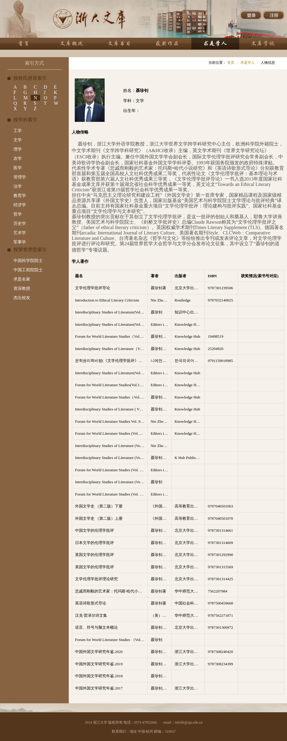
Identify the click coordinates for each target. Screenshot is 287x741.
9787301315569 (220, 567)
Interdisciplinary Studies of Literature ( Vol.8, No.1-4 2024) (111, 409)
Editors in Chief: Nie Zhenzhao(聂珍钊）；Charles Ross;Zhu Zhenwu (161, 470)
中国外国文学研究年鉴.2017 (99, 688)
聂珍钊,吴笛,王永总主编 (161, 688)
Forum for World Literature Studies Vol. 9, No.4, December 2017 (111, 421)
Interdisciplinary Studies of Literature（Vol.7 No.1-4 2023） (111, 348)
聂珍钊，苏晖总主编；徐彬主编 (161, 554)
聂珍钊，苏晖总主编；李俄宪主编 (161, 542)
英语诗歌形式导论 (90, 603)
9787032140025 (220, 300)
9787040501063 (220, 506)
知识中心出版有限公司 (189, 312)
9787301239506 (220, 288)
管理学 (19, 177)
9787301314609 (220, 542)
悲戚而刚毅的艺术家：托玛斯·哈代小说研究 (111, 591)
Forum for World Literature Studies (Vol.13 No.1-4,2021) (111, 433)
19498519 (215, 336)
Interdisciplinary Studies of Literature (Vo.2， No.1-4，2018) (111, 457)
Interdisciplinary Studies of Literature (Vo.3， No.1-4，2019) (111, 482)
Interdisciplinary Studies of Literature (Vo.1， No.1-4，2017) (111, 445)
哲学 (17, 214)
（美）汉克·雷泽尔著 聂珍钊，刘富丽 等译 (161, 615)
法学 (17, 186)
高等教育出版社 (188, 506)
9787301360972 (220, 627)
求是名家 (21, 279)
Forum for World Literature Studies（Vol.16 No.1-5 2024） (111, 397)
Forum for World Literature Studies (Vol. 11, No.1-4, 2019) (111, 494)
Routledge (182, 300)
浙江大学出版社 (188, 651)
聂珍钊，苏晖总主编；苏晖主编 (161, 567)
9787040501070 (220, 518)
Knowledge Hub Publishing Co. (189, 421)
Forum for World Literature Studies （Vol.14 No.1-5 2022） (111, 639)
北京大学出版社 (188, 288)
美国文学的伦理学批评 (94, 567)
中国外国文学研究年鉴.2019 (99, 664)
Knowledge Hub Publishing (189, 324)
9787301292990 (220, 554)
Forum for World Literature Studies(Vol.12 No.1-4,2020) (111, 385)
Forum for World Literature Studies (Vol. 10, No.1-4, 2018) (111, 470)
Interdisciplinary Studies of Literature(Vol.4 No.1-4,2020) (111, 373)
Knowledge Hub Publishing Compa (189, 385)
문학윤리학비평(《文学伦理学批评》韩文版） (111, 360)
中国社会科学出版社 (189, 603)
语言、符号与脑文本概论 (96, 627)
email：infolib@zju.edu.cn (182, 722)
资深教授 (21, 288)
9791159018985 (220, 360)
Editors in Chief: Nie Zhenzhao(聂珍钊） (161, 324)
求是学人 (247, 62)
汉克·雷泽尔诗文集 (91, 615)
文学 (17, 140)
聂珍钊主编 (160, 336)
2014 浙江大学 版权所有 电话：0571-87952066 (121, 722)
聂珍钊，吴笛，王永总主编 (161, 651)
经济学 (19, 205)
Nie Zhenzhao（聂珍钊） (161, 300)
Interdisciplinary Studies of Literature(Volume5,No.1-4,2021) (111, 324)
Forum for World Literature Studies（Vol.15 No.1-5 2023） (111, 336)
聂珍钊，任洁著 (161, 627)
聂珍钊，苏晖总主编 (161, 579)
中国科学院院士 (28, 260)
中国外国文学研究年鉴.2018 (99, 676)
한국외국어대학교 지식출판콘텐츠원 (189, 360)
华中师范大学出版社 (189, 591)
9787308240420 (220, 651)
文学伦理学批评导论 (92, 288)
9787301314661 (220, 530)
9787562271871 (220, 615)
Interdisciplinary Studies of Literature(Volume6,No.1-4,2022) (111, 312)
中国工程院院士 (28, 270)
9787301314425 (220, 579)
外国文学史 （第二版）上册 (99, 518)
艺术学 (19, 233)
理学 (17, 149)
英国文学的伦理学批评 (94, 554)
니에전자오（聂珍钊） (161, 360)
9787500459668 (220, 603)
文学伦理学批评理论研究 (96, 579)
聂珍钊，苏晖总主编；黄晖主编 (161, 530)
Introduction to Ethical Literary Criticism (107, 300)
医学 (17, 168)
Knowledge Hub (187, 336)
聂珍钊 (156, 312)
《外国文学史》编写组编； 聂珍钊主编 (161, 506)
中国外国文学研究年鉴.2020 (99, 651)
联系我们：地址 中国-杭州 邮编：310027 (144, 731)
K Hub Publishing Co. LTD (189, 457)
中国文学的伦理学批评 (94, 530)
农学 (17, 158)
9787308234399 (220, 664)
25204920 (215, 348)
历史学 (19, 223)
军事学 (19, 242)
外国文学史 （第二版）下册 (99, 506)
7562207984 (217, 591)
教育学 (19, 195)
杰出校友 (21, 298)
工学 (17, 130)
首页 (230, 62)
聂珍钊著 (158, 288)
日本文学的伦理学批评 (94, 542)
